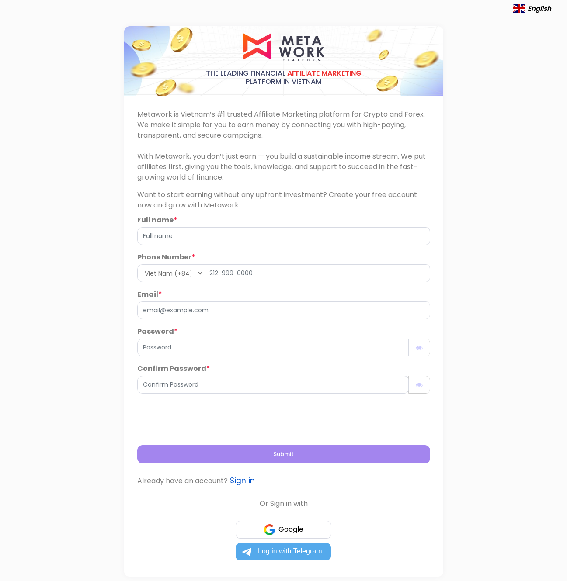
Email (149, 294)
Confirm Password (173, 368)
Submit (283, 454)
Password (157, 331)
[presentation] (203, 418)
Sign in (241, 480)
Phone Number (166, 257)
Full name (157, 220)
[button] (519, 8)
